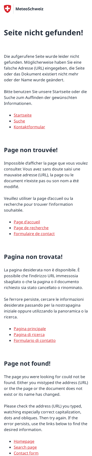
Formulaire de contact (34, 233)
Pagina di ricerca (29, 334)
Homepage (24, 441)
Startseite (23, 115)
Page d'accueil (27, 222)
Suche (19, 121)
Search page (25, 447)
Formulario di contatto (35, 340)
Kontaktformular (29, 127)
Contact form (26, 453)
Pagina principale (30, 328)
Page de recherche (31, 227)
